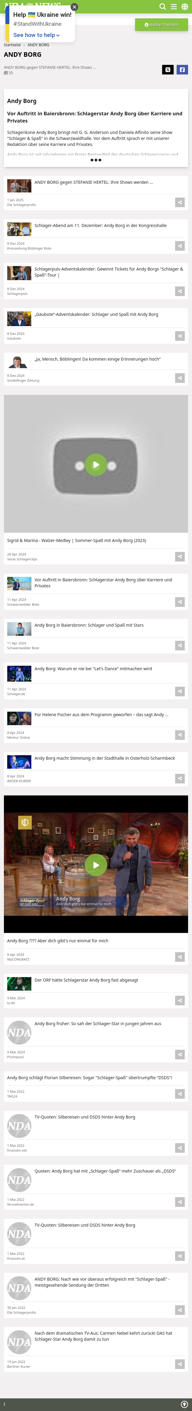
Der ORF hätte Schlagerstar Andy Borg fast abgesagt (86, 980)
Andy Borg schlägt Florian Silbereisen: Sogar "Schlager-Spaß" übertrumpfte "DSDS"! (89, 1077)
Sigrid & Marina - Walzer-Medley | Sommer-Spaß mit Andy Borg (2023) (76, 540)
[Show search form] (162, 7)
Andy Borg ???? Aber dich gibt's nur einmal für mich (58, 940)
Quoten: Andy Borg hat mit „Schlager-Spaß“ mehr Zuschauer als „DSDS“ (105, 1171)
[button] (161, 24)
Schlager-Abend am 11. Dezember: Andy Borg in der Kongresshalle (101, 225)
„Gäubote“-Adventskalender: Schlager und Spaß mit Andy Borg (96, 314)
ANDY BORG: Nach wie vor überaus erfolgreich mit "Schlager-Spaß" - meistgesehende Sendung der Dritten (102, 1282)
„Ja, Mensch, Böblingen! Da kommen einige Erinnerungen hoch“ (98, 359)
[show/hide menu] (174, 7)
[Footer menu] (4, 1404)
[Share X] (168, 69)
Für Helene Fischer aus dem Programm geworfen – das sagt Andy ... (101, 714)
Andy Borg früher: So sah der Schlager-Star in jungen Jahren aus (98, 1023)
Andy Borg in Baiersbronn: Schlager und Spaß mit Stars (89, 625)
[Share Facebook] (182, 69)
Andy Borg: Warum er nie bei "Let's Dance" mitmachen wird (93, 668)
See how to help (34, 35)
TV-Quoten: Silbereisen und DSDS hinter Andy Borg (85, 1117)
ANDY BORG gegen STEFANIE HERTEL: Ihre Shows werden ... (94, 182)
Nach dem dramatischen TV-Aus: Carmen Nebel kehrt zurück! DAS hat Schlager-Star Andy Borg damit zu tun (103, 1336)
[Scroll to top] (184, 1404)
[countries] (184, 7)
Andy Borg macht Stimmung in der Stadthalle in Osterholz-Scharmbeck (105, 758)
